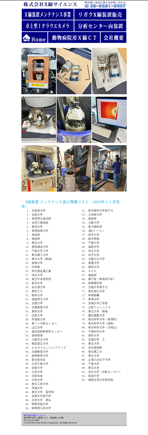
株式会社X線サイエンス (35, 415)
